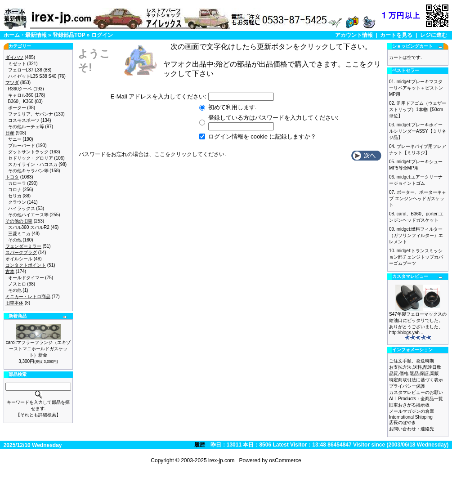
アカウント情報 (354, 35)
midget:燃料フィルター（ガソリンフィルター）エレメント (416, 235)
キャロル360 (21, 95)
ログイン (102, 35)
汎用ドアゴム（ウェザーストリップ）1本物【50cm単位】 (417, 109)
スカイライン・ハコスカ (33, 164)
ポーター (17, 107)
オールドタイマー (26, 277)
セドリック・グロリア (30, 158)
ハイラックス (21, 208)
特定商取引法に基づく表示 (416, 379)
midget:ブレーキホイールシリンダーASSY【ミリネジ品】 (417, 131)
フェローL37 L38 (25, 69)
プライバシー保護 (407, 386)
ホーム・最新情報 (25, 35)
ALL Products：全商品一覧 (416, 398)
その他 (15, 239)
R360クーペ (20, 88)
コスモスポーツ (24, 120)
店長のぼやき (402, 422)
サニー (15, 139)
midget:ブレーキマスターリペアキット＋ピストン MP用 (416, 88)
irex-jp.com (221, 460)
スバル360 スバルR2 (28, 227)
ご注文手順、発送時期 (411, 360)
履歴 (199, 445)
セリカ (15, 195)
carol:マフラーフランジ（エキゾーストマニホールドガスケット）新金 (38, 348)
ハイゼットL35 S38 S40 (32, 76)
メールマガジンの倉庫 (411, 411)
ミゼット (17, 63)
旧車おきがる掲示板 (409, 404)
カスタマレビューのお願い (416, 392)
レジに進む (433, 35)
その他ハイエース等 (28, 214)
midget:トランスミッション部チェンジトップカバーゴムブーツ (416, 257)
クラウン (17, 202)
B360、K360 (21, 101)
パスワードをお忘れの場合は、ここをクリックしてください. (152, 154)
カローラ (17, 183)
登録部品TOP (69, 35)
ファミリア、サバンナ (30, 114)
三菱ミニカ (19, 233)
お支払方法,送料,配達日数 (415, 367)
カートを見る (396, 35)
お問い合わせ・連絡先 (411, 428)
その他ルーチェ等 (26, 126)
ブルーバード (21, 145)
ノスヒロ (17, 283)
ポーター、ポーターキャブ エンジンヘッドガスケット (417, 198)
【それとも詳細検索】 (38, 414)
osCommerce (285, 460)
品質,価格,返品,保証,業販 (414, 373)
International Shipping (411, 417)
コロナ (15, 189)
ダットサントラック (28, 151)
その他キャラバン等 (28, 170)
